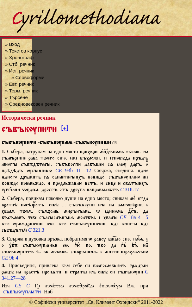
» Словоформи (27, 77)
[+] (64, 129)
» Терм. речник (21, 90)
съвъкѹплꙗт (22, 292)
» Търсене (16, 97)
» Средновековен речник (32, 104)
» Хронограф (19, 57)
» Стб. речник (20, 64)
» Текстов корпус (23, 50)
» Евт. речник (19, 84)
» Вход (12, 44)
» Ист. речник (19, 70)
